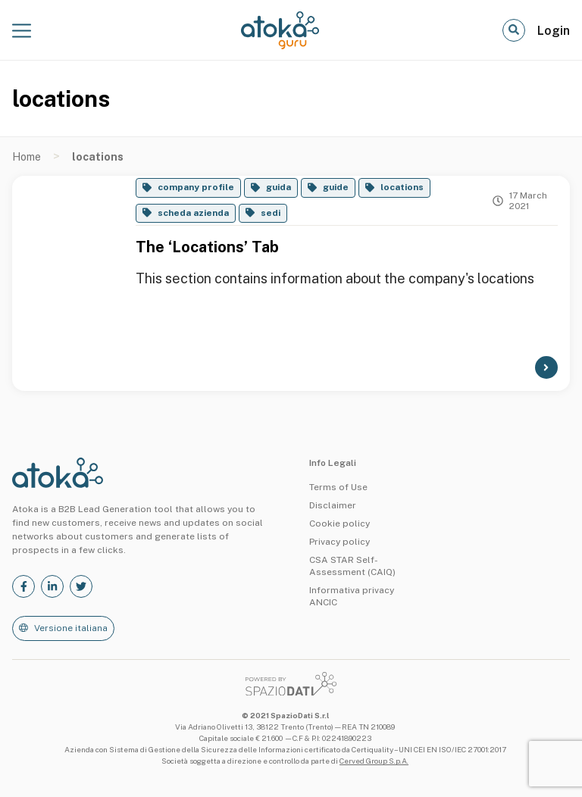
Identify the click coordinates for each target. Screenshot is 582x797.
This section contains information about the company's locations (335, 278)
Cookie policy (339, 523)
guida (278, 187)
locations (402, 187)
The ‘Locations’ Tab (207, 247)
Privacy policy (339, 541)
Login (553, 30)
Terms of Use (338, 487)
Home (26, 157)
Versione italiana (71, 628)
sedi (270, 213)
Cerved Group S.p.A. (374, 760)
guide (336, 187)
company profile (196, 187)
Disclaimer (332, 505)
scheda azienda (193, 213)
